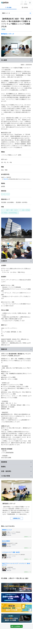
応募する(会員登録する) (16, 626)
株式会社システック (7, 34)
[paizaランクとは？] (30, 13)
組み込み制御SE (6, 541)
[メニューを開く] (30, 2)
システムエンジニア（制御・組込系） (11, 552)
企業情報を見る (16, 518)
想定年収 (6, 179)
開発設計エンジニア (7, 529)
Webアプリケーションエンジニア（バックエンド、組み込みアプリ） (16, 564)
